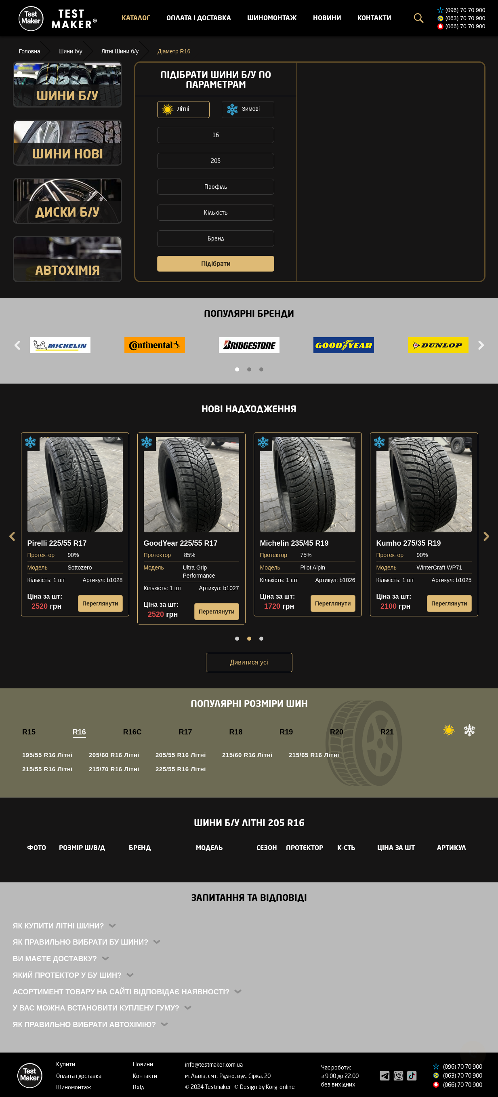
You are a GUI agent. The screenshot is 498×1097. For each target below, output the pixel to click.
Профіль (215, 186)
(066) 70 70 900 (465, 26)
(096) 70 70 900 (465, 10)
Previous (18, 345)
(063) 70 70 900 (465, 18)
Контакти (374, 18)
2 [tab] (249, 369)
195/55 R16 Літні (47, 754)
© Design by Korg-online (264, 1086)
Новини (327, 18)
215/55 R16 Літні (47, 769)
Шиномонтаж (272, 18)
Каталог (136, 18)
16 (215, 134)
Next (480, 345)
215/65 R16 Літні (314, 754)
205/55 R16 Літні (180, 754)
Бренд (216, 238)
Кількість (216, 212)
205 (216, 160)
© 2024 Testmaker (208, 1086)
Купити (65, 1064)
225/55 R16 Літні (180, 769)
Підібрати (215, 263)
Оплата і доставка (198, 18)
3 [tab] (261, 369)
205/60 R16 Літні (114, 754)
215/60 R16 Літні (247, 754)
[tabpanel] (60, 346)
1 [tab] (237, 369)
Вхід (138, 1087)
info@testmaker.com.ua (214, 1064)
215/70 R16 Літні (114, 769)
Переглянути (100, 603)
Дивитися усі (249, 662)
